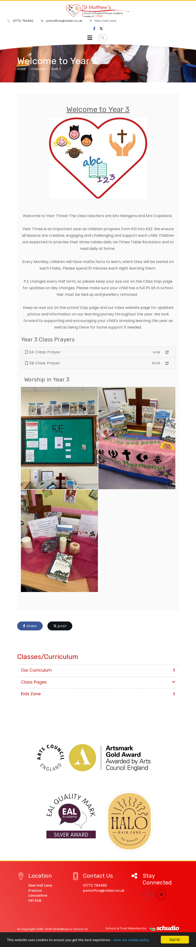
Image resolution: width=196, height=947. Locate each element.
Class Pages (98, 682)
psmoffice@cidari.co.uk (61, 20)
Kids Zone (98, 694)
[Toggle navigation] (89, 37)
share (30, 626)
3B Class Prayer (43, 363)
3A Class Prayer (43, 352)
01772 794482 (20, 20)
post (60, 626)
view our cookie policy (131, 939)
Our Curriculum (98, 670)
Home (21, 69)
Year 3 (56, 69)
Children (38, 69)
